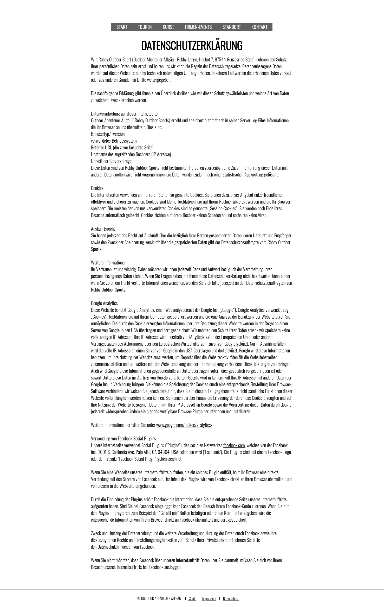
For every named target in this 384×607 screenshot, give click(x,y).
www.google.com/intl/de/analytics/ (184, 424)
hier (150, 411)
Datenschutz (231, 598)
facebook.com (234, 445)
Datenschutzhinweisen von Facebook (125, 546)
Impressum (209, 598)
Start (192, 598)
